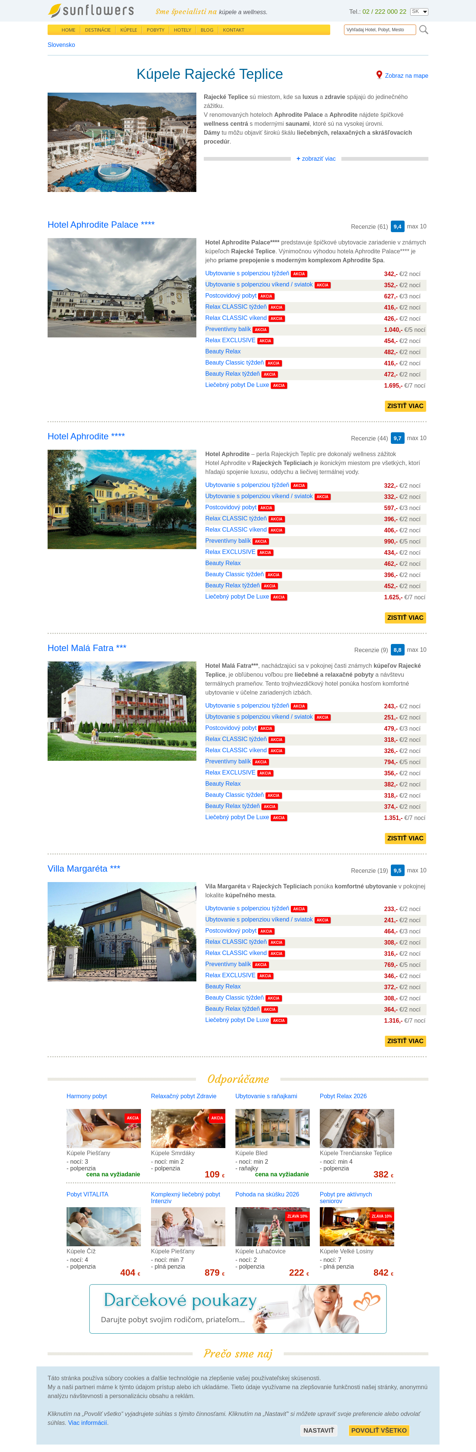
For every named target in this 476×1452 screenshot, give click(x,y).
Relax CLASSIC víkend (236, 318)
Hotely (182, 29)
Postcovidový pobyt (231, 295)
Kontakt (233, 29)
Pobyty (155, 29)
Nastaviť (318, 1430)
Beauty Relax (223, 351)
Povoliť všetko (379, 1430)
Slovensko (61, 45)
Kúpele (128, 29)
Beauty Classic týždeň (234, 362)
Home (68, 29)
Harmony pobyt (87, 1096)
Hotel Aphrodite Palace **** (101, 224)
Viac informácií (87, 1423)
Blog (207, 29)
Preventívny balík (228, 329)
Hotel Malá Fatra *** (87, 648)
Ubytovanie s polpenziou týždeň (248, 273)
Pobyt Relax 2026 (343, 1096)
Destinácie (98, 29)
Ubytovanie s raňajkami (266, 1096)
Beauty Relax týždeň (233, 374)
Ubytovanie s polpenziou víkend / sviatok (260, 284)
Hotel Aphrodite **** (86, 436)
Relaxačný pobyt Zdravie (183, 1096)
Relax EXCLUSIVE (230, 340)
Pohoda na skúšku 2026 (267, 1194)
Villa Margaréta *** (84, 868)
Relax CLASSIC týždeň (236, 307)
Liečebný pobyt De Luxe (237, 385)
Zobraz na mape (406, 76)
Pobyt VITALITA (87, 1194)
